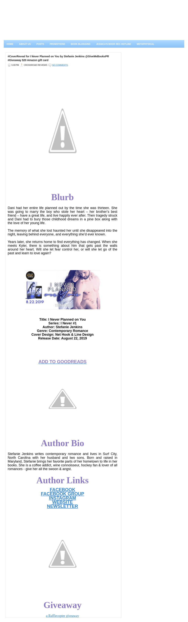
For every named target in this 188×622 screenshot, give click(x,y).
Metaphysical (145, 44)
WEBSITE (62, 502)
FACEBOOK (62, 489)
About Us (25, 44)
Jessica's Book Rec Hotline (113, 44)
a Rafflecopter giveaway (62, 616)
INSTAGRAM (62, 497)
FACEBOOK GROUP (62, 493)
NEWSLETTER (62, 506)
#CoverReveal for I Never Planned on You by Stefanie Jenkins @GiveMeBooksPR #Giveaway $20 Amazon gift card (58, 58)
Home (10, 44)
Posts (40, 44)
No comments (60, 65)
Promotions (57, 44)
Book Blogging (80, 44)
